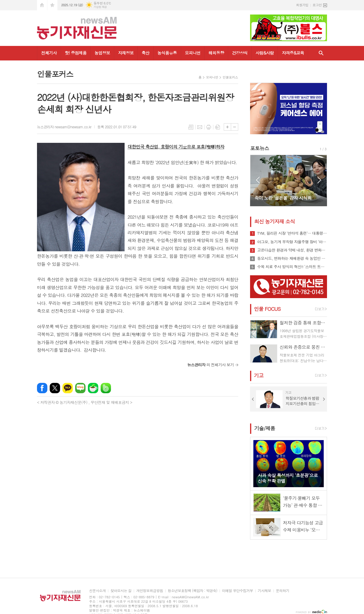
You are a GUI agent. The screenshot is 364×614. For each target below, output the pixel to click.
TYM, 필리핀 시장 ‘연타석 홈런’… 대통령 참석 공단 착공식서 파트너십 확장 (292, 233)
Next (319, 180)
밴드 (106, 388)
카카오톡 (67, 388)
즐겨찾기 (52, 5)
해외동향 (216, 53)
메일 (200, 127)
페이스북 (42, 388)
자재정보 (126, 53)
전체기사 (49, 53)
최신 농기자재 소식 (274, 221)
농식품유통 (167, 53)
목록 (191, 127)
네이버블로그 (80, 388)
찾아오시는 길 (120, 591)
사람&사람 (264, 53)
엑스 (55, 388)
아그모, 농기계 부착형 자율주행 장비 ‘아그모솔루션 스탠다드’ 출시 (292, 241)
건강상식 (240, 53)
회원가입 (302, 5)
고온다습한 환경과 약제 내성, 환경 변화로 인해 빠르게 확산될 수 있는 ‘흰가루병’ (292, 250)
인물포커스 (230, 77)
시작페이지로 (42, 5)
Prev (258, 180)
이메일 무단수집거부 (237, 591)
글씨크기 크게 (227, 127)
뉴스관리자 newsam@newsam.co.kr (64, 126)
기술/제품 (264, 428)
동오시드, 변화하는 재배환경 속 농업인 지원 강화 (292, 258)
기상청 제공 (100, 7)
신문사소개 (97, 591)
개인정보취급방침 (149, 591)
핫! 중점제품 (75, 53)
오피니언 (193, 53)
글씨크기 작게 (234, 127)
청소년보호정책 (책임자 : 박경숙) (192, 591)
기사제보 (264, 591)
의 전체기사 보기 (210, 364)
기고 (258, 375)
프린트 (209, 127)
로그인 (317, 5)
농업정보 (102, 53)
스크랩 (217, 127)
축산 (145, 53)
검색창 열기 (321, 53)
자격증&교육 (293, 53)
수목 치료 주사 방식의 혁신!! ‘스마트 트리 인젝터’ (292, 266)
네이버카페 (93, 388)
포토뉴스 (259, 148)
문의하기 (282, 591)
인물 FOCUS (267, 308)
